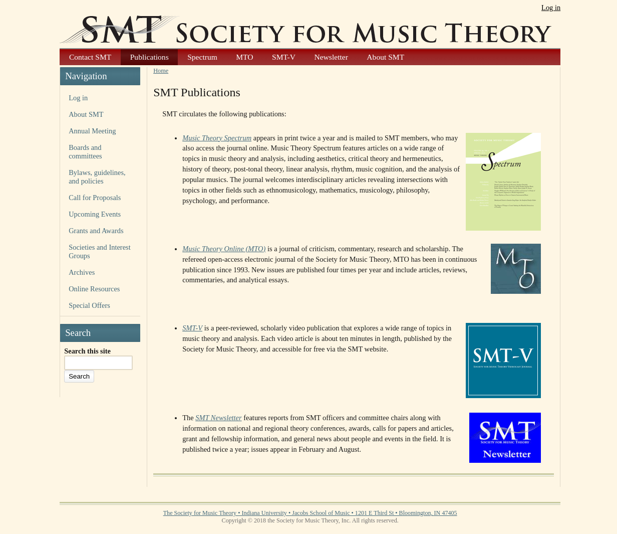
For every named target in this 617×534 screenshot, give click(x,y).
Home (160, 70)
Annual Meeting (92, 131)
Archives (82, 272)
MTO (244, 57)
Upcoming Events (95, 214)
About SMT (385, 57)
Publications (149, 57)
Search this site (87, 351)
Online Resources (94, 289)
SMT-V (283, 57)
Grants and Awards (96, 231)
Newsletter (331, 57)
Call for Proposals (95, 198)
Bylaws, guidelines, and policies (97, 176)
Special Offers (89, 305)
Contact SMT (90, 57)
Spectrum (202, 57)
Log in (550, 8)
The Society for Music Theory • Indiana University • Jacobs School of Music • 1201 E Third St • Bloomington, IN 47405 (310, 512)
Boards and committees (85, 151)
